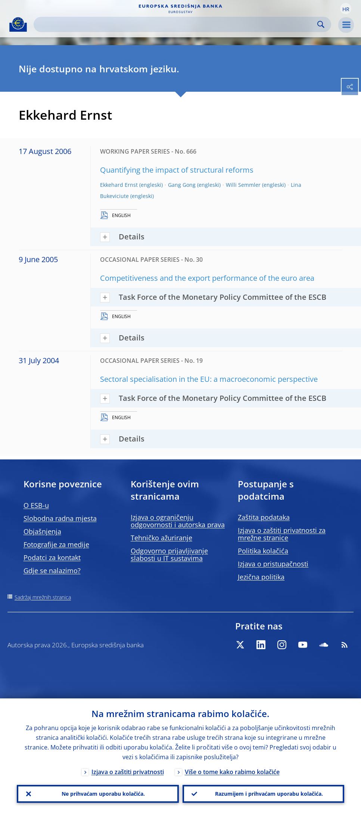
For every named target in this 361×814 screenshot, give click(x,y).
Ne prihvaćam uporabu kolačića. (103, 793)
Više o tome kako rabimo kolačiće (232, 772)
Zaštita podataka (264, 517)
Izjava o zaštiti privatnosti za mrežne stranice (282, 534)
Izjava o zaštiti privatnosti (127, 772)
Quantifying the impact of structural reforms (176, 170)
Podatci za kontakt (52, 557)
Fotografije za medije (56, 544)
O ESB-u (36, 505)
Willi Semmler (243, 184)
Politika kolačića (263, 550)
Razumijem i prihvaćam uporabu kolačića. (269, 793)
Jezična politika (261, 576)
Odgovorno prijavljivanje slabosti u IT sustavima (169, 554)
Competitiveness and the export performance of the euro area (207, 278)
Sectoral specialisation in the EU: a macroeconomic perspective (209, 379)
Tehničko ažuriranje (161, 537)
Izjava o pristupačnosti (273, 563)
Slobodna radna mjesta (60, 518)
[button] (345, 8)
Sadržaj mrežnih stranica (43, 597)
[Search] (176, 24)
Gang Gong (182, 184)
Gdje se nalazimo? (52, 570)
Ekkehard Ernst (119, 184)
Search (321, 24)
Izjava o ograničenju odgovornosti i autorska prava (178, 521)
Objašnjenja (42, 531)
